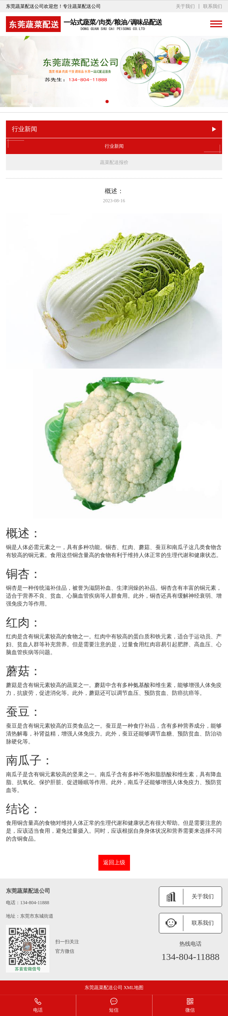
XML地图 (134, 987)
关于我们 (185, 6)
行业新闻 (114, 146)
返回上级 (114, 862)
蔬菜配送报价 (114, 162)
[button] (107, 101)
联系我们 (212, 6)
